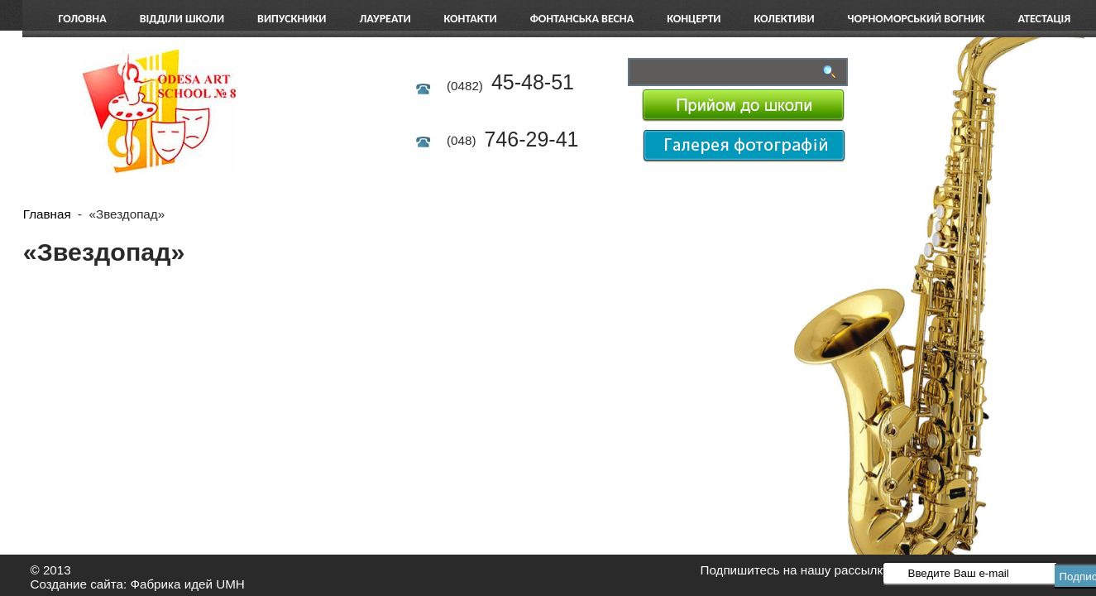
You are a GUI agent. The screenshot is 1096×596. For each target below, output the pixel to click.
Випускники (291, 19)
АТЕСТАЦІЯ (1044, 19)
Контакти (470, 19)
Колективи (784, 19)
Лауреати (384, 19)
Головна (83, 19)
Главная (47, 214)
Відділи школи (182, 19)
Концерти (693, 19)
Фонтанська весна (582, 19)
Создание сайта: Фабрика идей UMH (138, 584)
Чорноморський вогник (916, 19)
